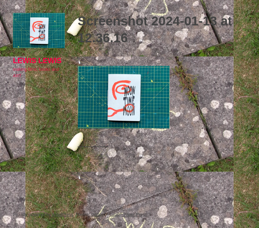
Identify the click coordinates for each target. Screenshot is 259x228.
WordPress (62, 214)
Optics (97, 214)
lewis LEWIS (37, 60)
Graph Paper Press (128, 214)
